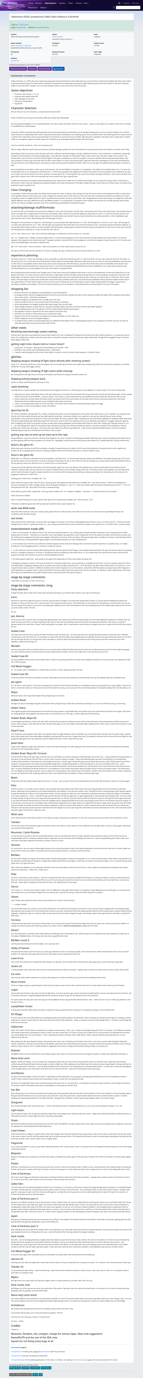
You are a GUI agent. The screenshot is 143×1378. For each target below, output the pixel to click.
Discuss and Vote (18, 69)
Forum (79, 3)
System (14, 34)
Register (126, 3)
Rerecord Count (58, 52)
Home (31, 3)
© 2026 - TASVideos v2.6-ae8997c (20, 1375)
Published (23, 24)
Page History (15, 1368)
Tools (70, 3)
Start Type (98, 52)
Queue (32, 69)
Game (54, 34)
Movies (38, 3)
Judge (13, 27)
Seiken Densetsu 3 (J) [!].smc (21, 45)
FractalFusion (21, 27)
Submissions (50, 3)
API (41, 1375)
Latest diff (25, 1368)
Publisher (31, 27)
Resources (32, 7)
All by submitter (44, 69)
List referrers (35, 1368)
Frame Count (99, 43)
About (43, 7)
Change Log (46, 1368)
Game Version (16, 43)
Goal (95, 34)
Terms (35, 1375)
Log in (135, 3)
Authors (14, 58)
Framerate (15, 52)
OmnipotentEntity (42, 27)
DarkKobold (15, 1347)
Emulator (55, 43)
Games (62, 3)
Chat (85, 3)
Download (58, 69)
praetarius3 (15, 61)
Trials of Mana (57, 37)
